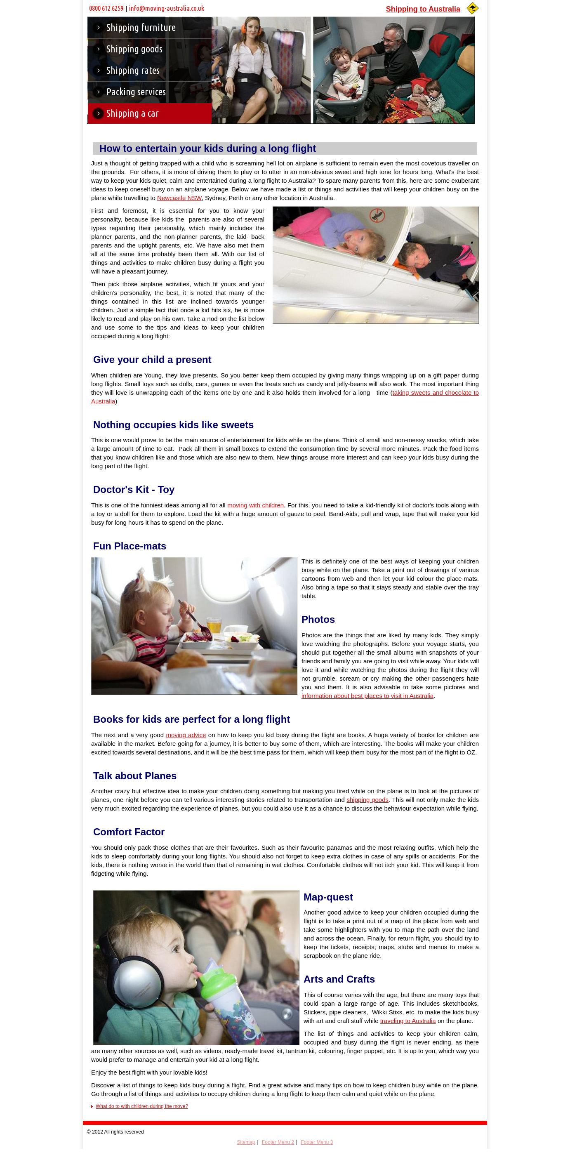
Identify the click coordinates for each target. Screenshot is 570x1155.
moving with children (255, 505)
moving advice (186, 734)
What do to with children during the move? (142, 1106)
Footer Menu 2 (278, 1142)
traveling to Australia (408, 1020)
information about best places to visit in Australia (367, 695)
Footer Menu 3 (317, 1142)
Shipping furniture (141, 27)
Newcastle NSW (179, 197)
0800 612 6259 (106, 8)
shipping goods (368, 799)
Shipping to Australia (423, 9)
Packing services (136, 91)
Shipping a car (132, 113)
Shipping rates (133, 70)
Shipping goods (134, 48)
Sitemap (246, 1142)
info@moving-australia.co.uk (166, 8)
